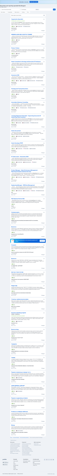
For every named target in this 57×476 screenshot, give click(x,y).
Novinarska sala (15, 465)
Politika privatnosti (20, 473)
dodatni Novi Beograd (25, 446)
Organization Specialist (17, 19)
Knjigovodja (14, 285)
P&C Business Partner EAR (17, 198)
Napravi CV (42, 240)
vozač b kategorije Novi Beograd (26, 448)
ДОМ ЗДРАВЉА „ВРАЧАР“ (18, 385)
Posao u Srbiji (15, 469)
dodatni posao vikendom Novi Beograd (27, 451)
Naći (54, 9)
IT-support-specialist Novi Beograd (15, 443)
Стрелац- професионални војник (19, 299)
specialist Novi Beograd (13, 448)
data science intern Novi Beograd (15, 446)
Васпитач (13, 258)
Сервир (13, 357)
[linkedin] (51, 460)
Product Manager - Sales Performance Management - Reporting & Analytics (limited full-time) (24, 171)
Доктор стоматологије (17, 272)
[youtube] (53, 460)
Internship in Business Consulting (19, 102)
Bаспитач (13, 227)
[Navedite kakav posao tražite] (10, 9)
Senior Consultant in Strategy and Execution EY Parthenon (26, 61)
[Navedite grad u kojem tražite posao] (29, 9)
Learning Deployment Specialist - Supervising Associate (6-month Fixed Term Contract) (26, 116)
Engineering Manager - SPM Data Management (23, 185)
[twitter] (49, 460)
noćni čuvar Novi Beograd (25, 453)
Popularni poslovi (36, 443)
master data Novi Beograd (14, 447)
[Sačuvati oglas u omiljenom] (44, 19)
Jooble (53, 473)
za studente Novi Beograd (25, 452)
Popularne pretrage (14, 440)
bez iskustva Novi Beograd (26, 447)
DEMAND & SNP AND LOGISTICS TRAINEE (21, 34)
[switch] (44, 15)
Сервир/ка (14, 344)
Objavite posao (25, 462)
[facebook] (45, 460)
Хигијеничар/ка (15, 212)
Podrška (14, 468)
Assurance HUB (15, 75)
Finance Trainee (15, 48)
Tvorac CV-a (35, 465)
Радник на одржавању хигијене (19, 398)
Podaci (14, 463)
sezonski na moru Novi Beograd (26, 443)
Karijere (14, 466)
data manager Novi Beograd (14, 453)
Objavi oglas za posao (34, 1)
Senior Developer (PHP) (17, 143)
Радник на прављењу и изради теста (21, 372)
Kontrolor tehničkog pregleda (18, 312)
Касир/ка (13, 245)
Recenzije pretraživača (36, 463)
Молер (13, 425)
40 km (37, 9)
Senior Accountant (16, 130)
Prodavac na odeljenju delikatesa (19, 411)
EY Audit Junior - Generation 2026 (19, 156)
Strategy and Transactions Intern (19, 88)
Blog (33, 462)
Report (43, 30)
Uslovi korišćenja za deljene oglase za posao (9, 473)
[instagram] (47, 460)
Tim (14, 462)
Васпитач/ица (15, 329)
